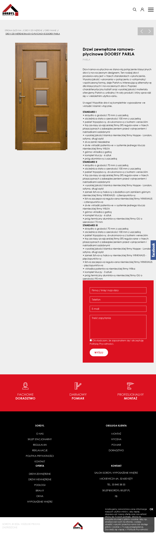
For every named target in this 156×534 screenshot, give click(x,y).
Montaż (116, 433)
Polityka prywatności (40, 455)
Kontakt (40, 461)
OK (151, 509)
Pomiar (116, 444)
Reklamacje (39, 450)
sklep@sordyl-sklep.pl (116, 490)
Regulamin (40, 444)
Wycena (116, 439)
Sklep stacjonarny (40, 439)
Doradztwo (116, 450)
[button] (142, 9)
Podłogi (39, 485)
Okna (39, 496)
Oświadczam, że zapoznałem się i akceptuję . (117, 342)
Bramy (40, 490)
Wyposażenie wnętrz (39, 501)
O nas (40, 433)
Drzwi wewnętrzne (39, 479)
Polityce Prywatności (137, 529)
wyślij (98, 352)
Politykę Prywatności (101, 343)
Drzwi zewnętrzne (40, 473)
